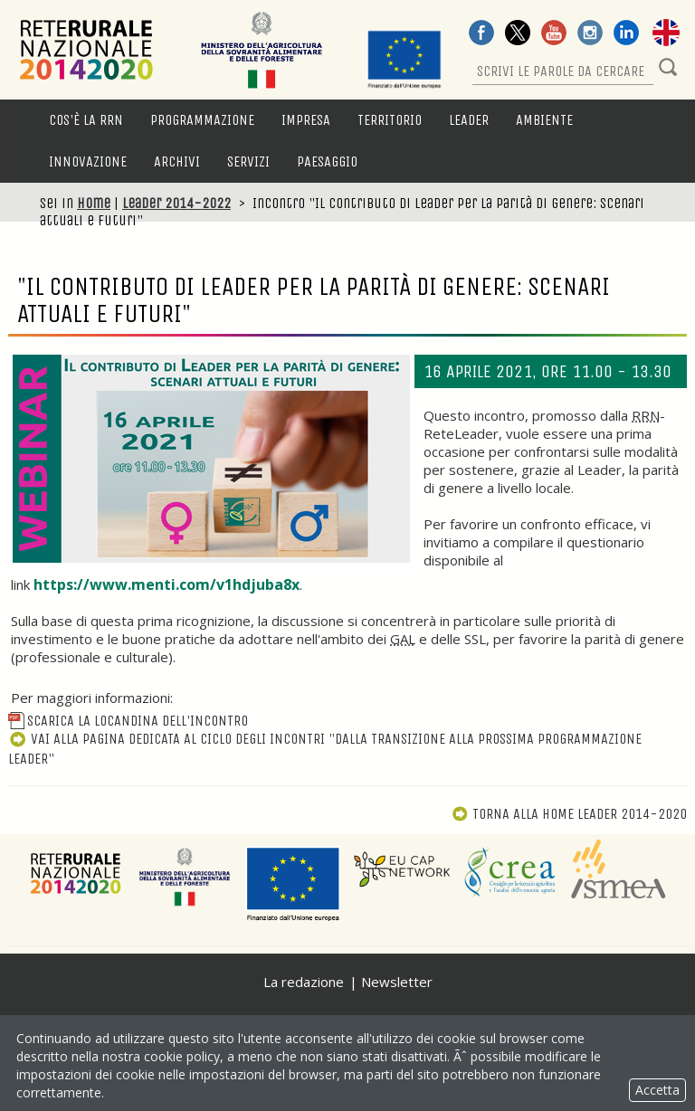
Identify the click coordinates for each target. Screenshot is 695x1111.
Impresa (305, 119)
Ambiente (544, 119)
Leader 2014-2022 (176, 203)
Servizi (248, 161)
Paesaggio (327, 161)
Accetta (657, 1089)
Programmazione (202, 119)
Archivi (177, 161)
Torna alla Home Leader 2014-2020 (569, 813)
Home (93, 203)
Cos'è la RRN (86, 119)
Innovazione (88, 161)
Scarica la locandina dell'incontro (128, 720)
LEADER (469, 119)
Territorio (389, 119)
